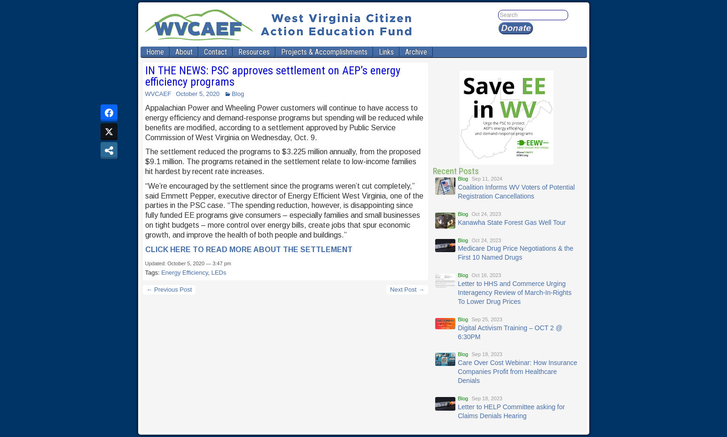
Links (386, 52)
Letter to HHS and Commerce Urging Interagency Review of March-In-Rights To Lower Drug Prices (514, 292)
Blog (238, 93)
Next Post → (407, 289)
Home (155, 52)
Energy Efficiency (184, 272)
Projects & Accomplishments (324, 52)
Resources (254, 52)
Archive (416, 52)
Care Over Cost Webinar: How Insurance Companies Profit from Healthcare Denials (517, 371)
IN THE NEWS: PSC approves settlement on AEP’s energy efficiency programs (272, 76)
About (184, 52)
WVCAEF (158, 93)
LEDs (219, 272)
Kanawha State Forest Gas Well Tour (512, 222)
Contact (215, 52)
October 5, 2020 (197, 93)
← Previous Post (169, 289)
